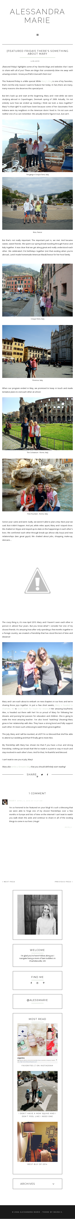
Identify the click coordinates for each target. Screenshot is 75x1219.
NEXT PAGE (8, 882)
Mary (12, 800)
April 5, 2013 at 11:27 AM (30, 801)
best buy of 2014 (37, 1164)
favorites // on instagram (37, 1066)
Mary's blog (47, 81)
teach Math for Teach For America (34, 708)
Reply (68, 827)
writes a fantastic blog (20, 766)
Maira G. (58, 1212)
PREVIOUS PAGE (64, 882)
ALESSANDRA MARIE (37, 16)
